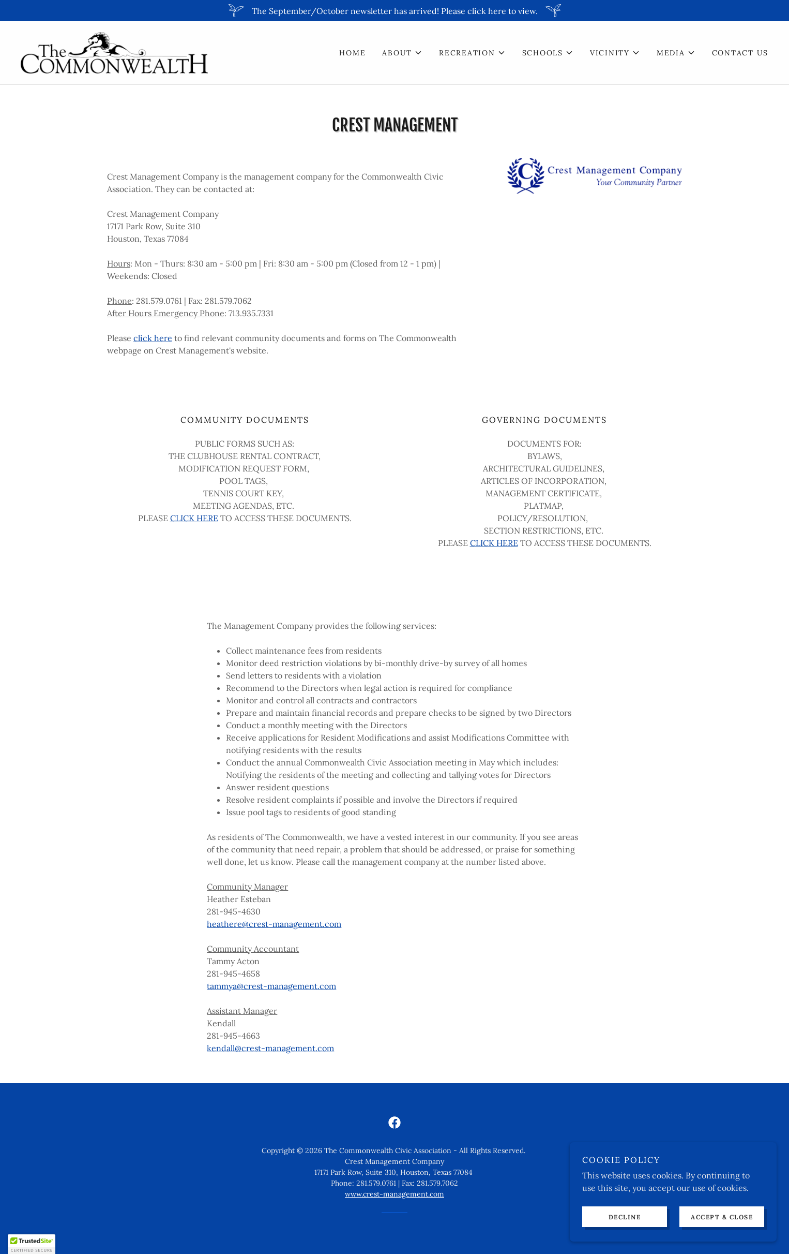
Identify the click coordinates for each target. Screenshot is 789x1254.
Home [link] (352, 52)
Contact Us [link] (740, 52)
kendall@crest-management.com (270, 1048)
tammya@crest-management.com (271, 986)
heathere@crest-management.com (274, 924)
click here (152, 338)
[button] (402, 53)
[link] (114, 52)
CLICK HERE (194, 518)
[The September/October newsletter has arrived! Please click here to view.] (394, 10)
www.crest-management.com (394, 1194)
